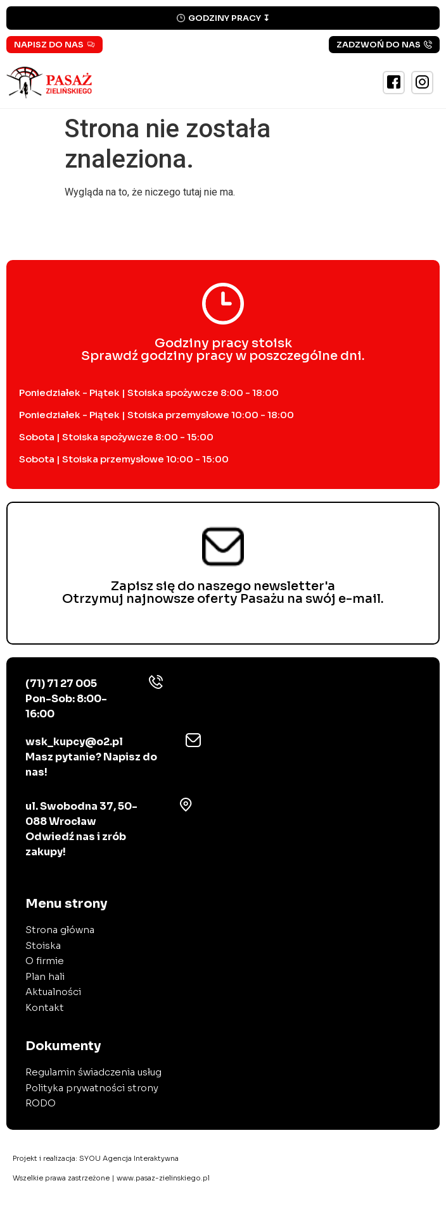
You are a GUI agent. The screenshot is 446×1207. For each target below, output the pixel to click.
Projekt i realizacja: (96, 1158)
